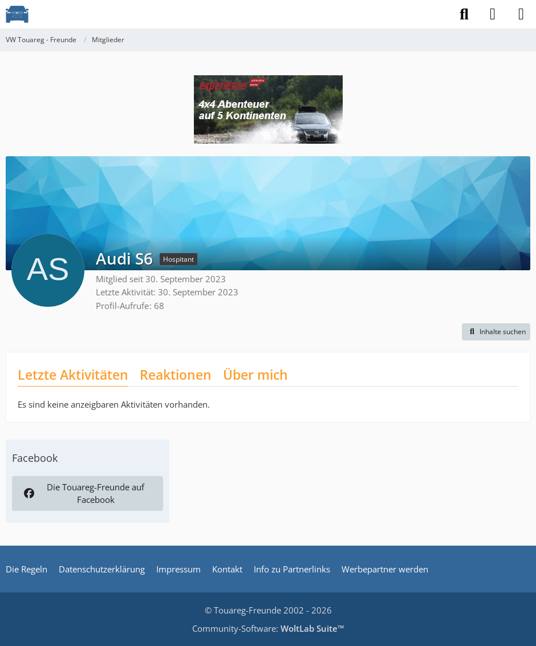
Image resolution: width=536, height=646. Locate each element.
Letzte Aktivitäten (73, 374)
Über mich (255, 374)
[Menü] (521, 14)
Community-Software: (268, 628)
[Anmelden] (492, 14)
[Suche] (464, 14)
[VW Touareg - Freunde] (17, 14)
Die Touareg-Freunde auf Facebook (83, 493)
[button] (496, 331)
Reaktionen (176, 374)
